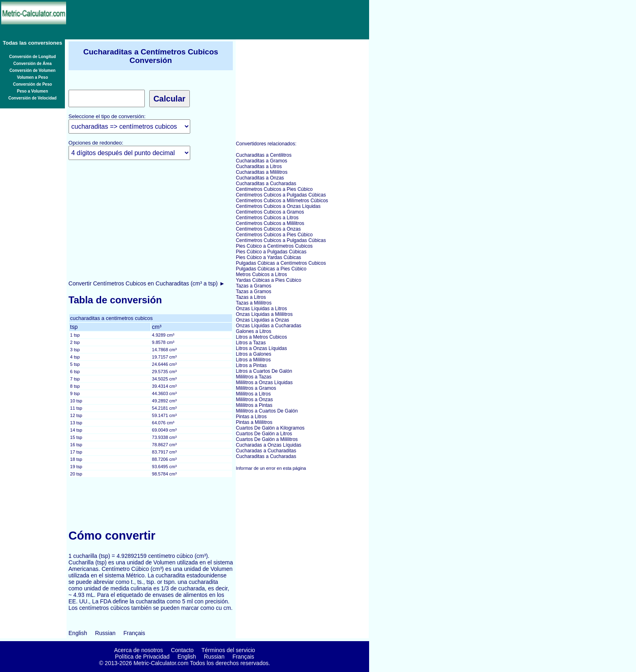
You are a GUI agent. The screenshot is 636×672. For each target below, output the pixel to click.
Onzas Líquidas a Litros (261, 308)
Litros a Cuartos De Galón (264, 371)
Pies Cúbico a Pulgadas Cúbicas (271, 252)
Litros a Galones (253, 354)
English (78, 633)
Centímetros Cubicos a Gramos (270, 212)
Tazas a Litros (251, 297)
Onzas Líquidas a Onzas (262, 320)
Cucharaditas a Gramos (261, 161)
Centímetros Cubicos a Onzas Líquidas (278, 206)
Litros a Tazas (251, 343)
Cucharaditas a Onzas (260, 178)
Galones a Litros (253, 331)
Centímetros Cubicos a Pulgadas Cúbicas (281, 195)
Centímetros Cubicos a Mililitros (270, 223)
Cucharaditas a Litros (258, 166)
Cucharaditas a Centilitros (263, 155)
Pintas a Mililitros (254, 422)
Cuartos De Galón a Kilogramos (270, 428)
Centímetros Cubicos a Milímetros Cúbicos (282, 200)
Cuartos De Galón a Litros (264, 433)
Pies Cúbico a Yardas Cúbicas (268, 257)
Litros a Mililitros (253, 360)
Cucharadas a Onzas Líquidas (268, 445)
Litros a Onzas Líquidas (261, 348)
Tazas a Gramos (253, 286)
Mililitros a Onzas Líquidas (264, 382)
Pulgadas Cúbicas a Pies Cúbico (271, 269)
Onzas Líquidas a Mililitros (264, 314)
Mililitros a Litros (253, 394)
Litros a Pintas (251, 365)
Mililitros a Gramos (256, 388)
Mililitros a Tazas (253, 377)
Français (134, 633)
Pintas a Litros (251, 416)
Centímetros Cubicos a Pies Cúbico (274, 189)
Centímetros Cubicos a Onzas (268, 229)
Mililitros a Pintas (254, 405)
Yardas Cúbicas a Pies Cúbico (268, 280)
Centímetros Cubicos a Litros (267, 217)
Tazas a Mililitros (253, 303)
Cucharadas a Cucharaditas (266, 451)
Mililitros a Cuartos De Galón (267, 411)
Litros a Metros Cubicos (261, 337)
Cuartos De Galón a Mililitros (267, 439)
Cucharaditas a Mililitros (261, 172)
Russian (105, 633)
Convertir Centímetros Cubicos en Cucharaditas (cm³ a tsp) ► (147, 283)
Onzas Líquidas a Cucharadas (268, 325)
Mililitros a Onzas (254, 399)
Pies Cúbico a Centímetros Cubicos (274, 246)
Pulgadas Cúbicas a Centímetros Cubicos (281, 263)
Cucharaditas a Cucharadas (266, 183)
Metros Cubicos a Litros (261, 274)
